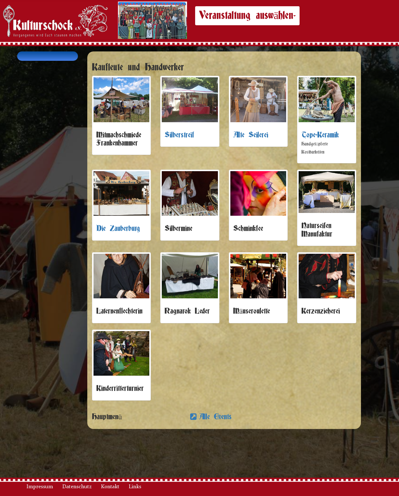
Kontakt (110, 486)
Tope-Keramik (320, 135)
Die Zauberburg (118, 229)
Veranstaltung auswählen (247, 15)
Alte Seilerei (250, 135)
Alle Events (217, 417)
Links (135, 486)
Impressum (39, 486)
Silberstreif (179, 135)
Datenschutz (77, 486)
